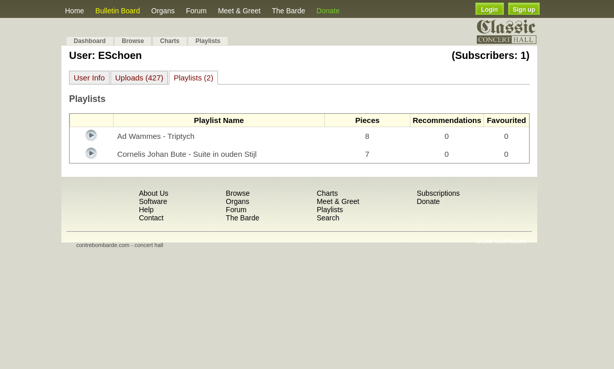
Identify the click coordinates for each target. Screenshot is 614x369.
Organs (163, 11)
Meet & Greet (239, 11)
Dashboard (90, 41)
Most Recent (510, 241)
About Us (153, 193)
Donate (328, 11)
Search (328, 218)
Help (146, 210)
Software (153, 201)
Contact (151, 218)
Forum (196, 11)
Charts (170, 41)
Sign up (524, 9)
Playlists (208, 41)
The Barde (288, 11)
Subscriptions (437, 193)
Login (489, 9)
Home (74, 11)
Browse (133, 41)
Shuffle (484, 241)
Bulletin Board (117, 11)
